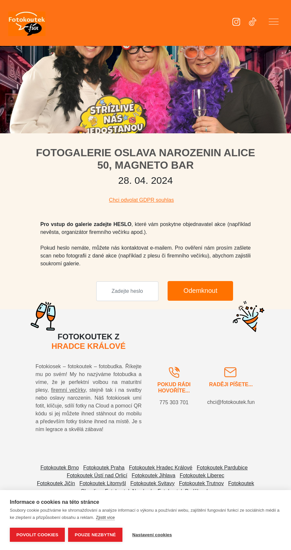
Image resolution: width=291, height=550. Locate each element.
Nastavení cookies (152, 534)
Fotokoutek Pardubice (222, 467)
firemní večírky (68, 390)
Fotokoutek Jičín (56, 483)
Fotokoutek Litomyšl (103, 483)
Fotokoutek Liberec (202, 475)
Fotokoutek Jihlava (153, 475)
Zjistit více (105, 517)
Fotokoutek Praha (103, 467)
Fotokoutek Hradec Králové (160, 467)
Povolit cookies (37, 534)
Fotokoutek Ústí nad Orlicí (97, 475)
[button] (273, 22)
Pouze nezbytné (95, 534)
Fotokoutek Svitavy (152, 483)
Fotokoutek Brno (59, 467)
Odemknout (200, 290)
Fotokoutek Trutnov (201, 483)
